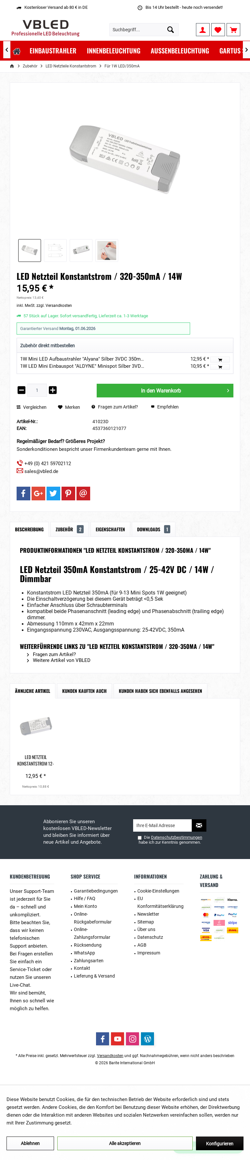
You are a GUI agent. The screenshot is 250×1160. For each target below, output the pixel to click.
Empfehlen (165, 406)
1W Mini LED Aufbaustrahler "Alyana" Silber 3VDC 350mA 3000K (89, 359)
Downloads (153, 529)
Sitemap (145, 921)
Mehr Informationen (94, 1123)
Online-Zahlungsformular (92, 933)
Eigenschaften (110, 529)
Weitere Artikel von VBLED (58, 660)
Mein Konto (85, 906)
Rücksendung (88, 945)
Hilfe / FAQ (84, 898)
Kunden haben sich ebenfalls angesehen (160, 690)
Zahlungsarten (89, 960)
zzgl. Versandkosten (54, 305)
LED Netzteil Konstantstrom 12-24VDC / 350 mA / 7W (35, 760)
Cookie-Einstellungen (158, 891)
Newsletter (148, 914)
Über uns (146, 929)
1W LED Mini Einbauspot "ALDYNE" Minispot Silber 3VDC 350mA (90, 366)
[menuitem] (233, 29)
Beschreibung (29, 529)
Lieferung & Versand (94, 976)
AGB (141, 945)
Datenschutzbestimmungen (176, 837)
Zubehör (70, 529)
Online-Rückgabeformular (93, 917)
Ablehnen (30, 1143)
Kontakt (82, 968)
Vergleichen (32, 407)
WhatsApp (84, 952)
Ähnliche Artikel (32, 690)
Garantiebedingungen (96, 891)
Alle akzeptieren (125, 1143)
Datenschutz (150, 937)
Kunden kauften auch (84, 690)
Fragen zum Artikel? (114, 406)
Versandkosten (110, 1055)
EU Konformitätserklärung (160, 902)
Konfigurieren (219, 1143)
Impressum (148, 952)
